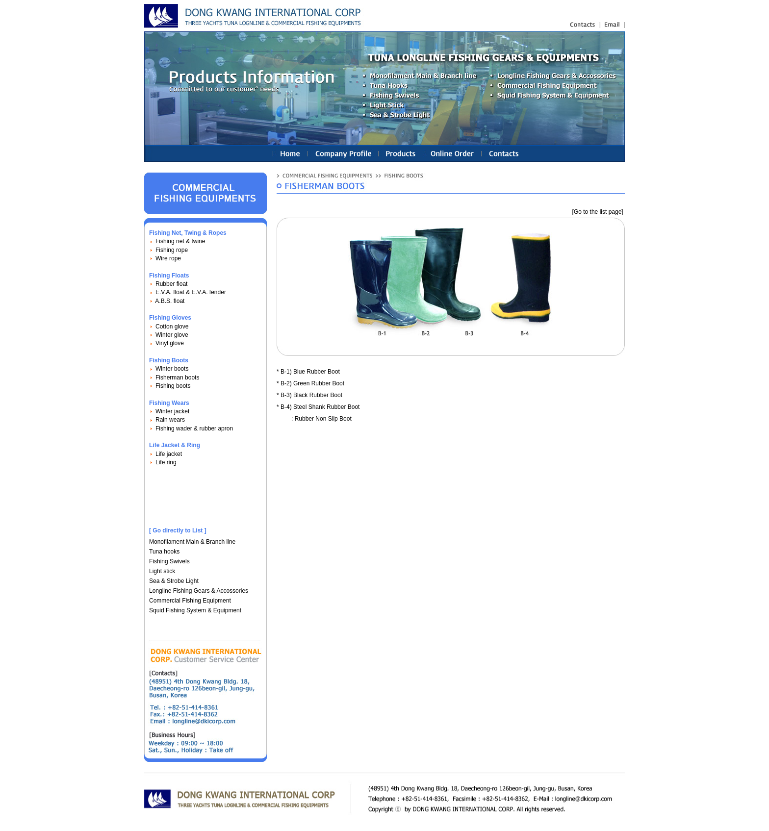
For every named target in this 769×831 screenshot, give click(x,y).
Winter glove (171, 334)
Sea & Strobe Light (174, 581)
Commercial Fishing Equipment (190, 600)
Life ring (166, 462)
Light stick (162, 571)
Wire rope (168, 258)
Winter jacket (172, 411)
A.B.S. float (169, 301)
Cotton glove (171, 326)
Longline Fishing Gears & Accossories (198, 590)
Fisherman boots (177, 377)
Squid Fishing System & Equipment (195, 610)
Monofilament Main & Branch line (192, 541)
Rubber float (171, 283)
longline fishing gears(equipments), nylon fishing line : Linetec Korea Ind (254, 16)
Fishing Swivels (169, 561)
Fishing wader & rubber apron (194, 428)
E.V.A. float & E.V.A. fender (190, 292)
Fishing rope (171, 250)
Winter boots (171, 368)
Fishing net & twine (180, 241)
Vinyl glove (169, 343)
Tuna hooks (164, 551)
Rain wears (170, 419)
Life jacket (168, 454)
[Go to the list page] (597, 211)
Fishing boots (172, 385)
